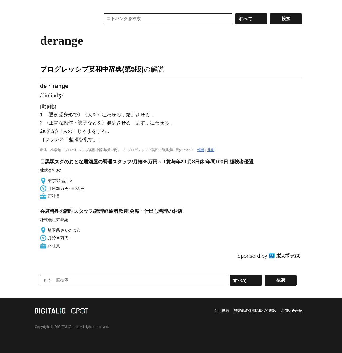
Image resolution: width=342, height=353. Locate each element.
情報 (200, 150)
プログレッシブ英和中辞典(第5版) (92, 69)
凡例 (210, 150)
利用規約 (222, 311)
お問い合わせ (291, 311)
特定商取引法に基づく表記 (255, 311)
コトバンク (66, 18)
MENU (45, 5)
